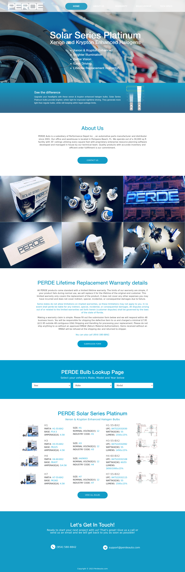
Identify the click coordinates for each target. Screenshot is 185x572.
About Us (98, 9)
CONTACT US (92, 160)
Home (76, 9)
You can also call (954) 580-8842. (92, 334)
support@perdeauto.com (124, 547)
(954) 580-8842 (66, 547)
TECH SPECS (166, 9)
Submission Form (92, 344)
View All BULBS (92, 495)
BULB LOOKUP (143, 9)
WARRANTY (121, 9)
